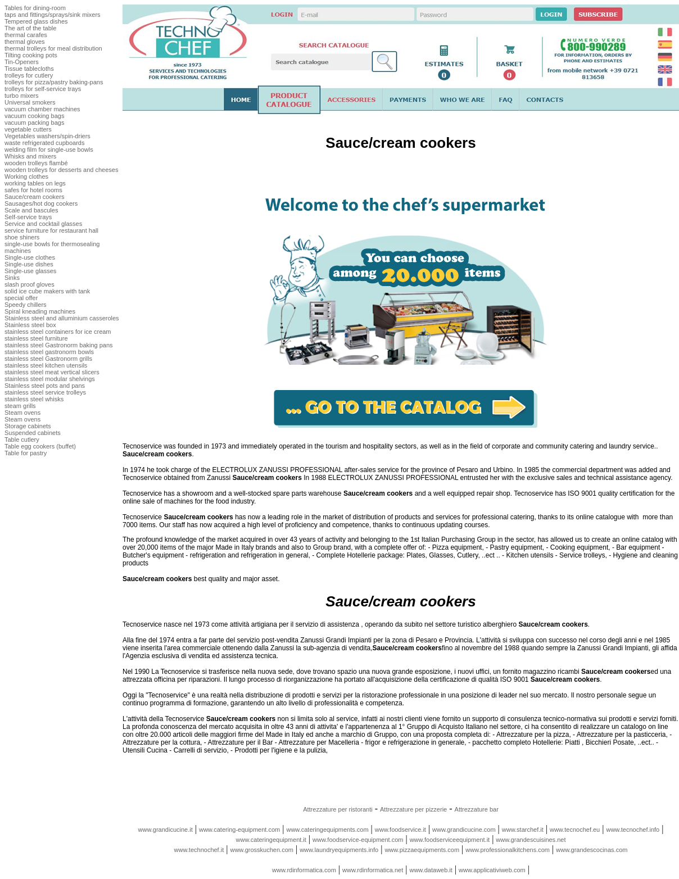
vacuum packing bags (34, 122)
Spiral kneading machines (39, 311)
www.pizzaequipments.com (421, 849)
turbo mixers (21, 95)
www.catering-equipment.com (239, 829)
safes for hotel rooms (33, 190)
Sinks (12, 277)
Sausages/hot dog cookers (41, 203)
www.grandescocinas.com (591, 849)
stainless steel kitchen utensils (45, 365)
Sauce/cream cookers (34, 196)
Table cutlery (21, 439)
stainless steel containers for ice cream (57, 331)
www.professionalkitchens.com (507, 849)
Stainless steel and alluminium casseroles (61, 318)
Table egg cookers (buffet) (40, 446)
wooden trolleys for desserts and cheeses (61, 169)
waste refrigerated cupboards (44, 142)
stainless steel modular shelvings (49, 378)
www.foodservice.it (400, 829)
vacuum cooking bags (34, 115)
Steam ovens (22, 412)
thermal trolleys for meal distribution (53, 48)
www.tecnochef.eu (575, 829)
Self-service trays (28, 217)
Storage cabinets (27, 426)
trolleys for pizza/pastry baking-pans (53, 82)
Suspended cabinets (32, 432)
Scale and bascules (31, 210)
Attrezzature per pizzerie (413, 809)
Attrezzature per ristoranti (338, 809)
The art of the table (30, 28)
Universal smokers (29, 102)
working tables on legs (35, 183)
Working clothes (26, 176)
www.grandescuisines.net (530, 839)
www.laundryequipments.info (339, 849)
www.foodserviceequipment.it (450, 839)
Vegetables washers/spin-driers (47, 136)
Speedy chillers (25, 304)
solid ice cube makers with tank (47, 291)
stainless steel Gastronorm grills (48, 358)
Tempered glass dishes (36, 21)
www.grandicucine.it (165, 829)
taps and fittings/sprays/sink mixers (52, 14)
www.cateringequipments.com (327, 829)
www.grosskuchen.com (261, 849)
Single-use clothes (29, 257)
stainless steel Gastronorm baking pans (58, 345)
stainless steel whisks (34, 399)
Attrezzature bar (477, 809)
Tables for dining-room (35, 7)
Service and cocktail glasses (43, 223)
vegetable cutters (28, 129)
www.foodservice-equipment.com (358, 839)
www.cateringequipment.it (271, 839)
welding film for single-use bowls (48, 149)
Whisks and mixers (30, 156)
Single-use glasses (30, 271)
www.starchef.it (523, 829)
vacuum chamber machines (42, 109)
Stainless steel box (30, 324)
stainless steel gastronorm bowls (49, 351)
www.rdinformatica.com (304, 870)
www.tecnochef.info (632, 829)
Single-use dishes (28, 264)
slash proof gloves (29, 284)
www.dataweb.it (430, 870)
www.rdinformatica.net (372, 870)
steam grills (20, 405)
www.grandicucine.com (464, 829)
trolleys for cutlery (28, 75)
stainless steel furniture (36, 338)
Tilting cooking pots (30, 55)
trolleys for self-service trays (42, 88)
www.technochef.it (199, 849)
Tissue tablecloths (29, 68)
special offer (21, 297)
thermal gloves (24, 41)
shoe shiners (21, 237)
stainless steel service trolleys (45, 392)
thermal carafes (25, 34)
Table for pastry (25, 453)
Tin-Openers (21, 61)
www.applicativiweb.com (492, 870)
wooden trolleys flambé (36, 163)
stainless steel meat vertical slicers (51, 372)
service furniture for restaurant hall (51, 230)
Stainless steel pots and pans (44, 385)
